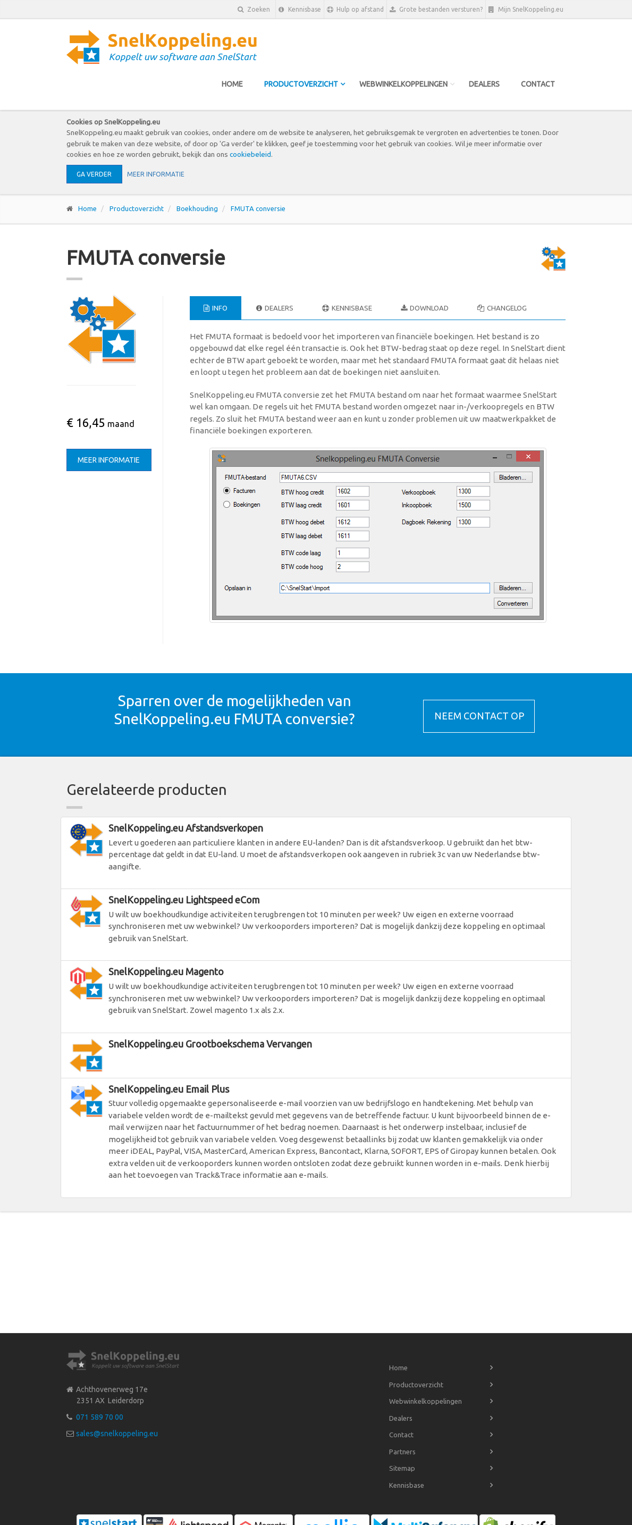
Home (232, 84)
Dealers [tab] (274, 308)
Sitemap (402, 1468)
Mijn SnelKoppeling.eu (525, 10)
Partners (402, 1451)
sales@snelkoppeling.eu (117, 1433)
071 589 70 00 (99, 1417)
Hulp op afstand (355, 10)
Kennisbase (300, 10)
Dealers (484, 84)
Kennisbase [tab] (347, 308)
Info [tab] (215, 308)
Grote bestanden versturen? (436, 10)
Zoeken (254, 9)
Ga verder (94, 174)
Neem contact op (479, 715)
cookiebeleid (250, 154)
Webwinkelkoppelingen (403, 84)
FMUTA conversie (258, 208)
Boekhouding (197, 208)
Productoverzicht (301, 84)
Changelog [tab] (502, 308)
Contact (538, 84)
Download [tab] (425, 308)
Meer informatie (155, 174)
